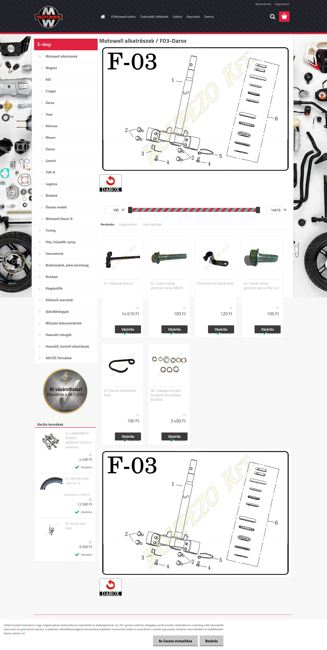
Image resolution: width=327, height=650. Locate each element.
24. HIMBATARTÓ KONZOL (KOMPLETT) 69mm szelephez (78, 440)
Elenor (50, 149)
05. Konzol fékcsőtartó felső (120, 392)
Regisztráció (282, 4)
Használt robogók (59, 334)
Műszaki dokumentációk (64, 323)
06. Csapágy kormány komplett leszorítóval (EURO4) (166, 395)
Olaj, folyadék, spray (61, 242)
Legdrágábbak (152, 224)
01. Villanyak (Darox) (118, 283)
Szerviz (209, 16)
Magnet (51, 68)
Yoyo (49, 114)
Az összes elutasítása (175, 641)
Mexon (51, 137)
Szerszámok (54, 253)
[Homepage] (102, 16)
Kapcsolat (193, 16)
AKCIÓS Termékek (59, 358)
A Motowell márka (123, 16)
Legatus (51, 184)
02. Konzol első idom (75, 525)
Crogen (51, 91)
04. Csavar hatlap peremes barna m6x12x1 (262, 285)
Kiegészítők (54, 288)
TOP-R (50, 172)
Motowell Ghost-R (59, 218)
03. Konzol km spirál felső (215, 283)
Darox (50, 102)
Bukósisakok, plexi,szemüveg (67, 265)
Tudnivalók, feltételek (154, 16)
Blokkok (51, 195)
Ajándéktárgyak (57, 311)
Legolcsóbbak (128, 224)
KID (48, 79)
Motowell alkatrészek (61, 56)
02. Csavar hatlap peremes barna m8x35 (167, 285)
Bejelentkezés (263, 4)
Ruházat (52, 276)
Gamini (51, 160)
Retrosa (51, 126)
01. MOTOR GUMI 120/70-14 (77, 481)
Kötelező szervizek (59, 300)
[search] (272, 16)
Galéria (177, 16)
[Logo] (65, 16)
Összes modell (56, 207)
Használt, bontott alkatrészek (67, 346)
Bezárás (211, 641)
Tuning (51, 230)
